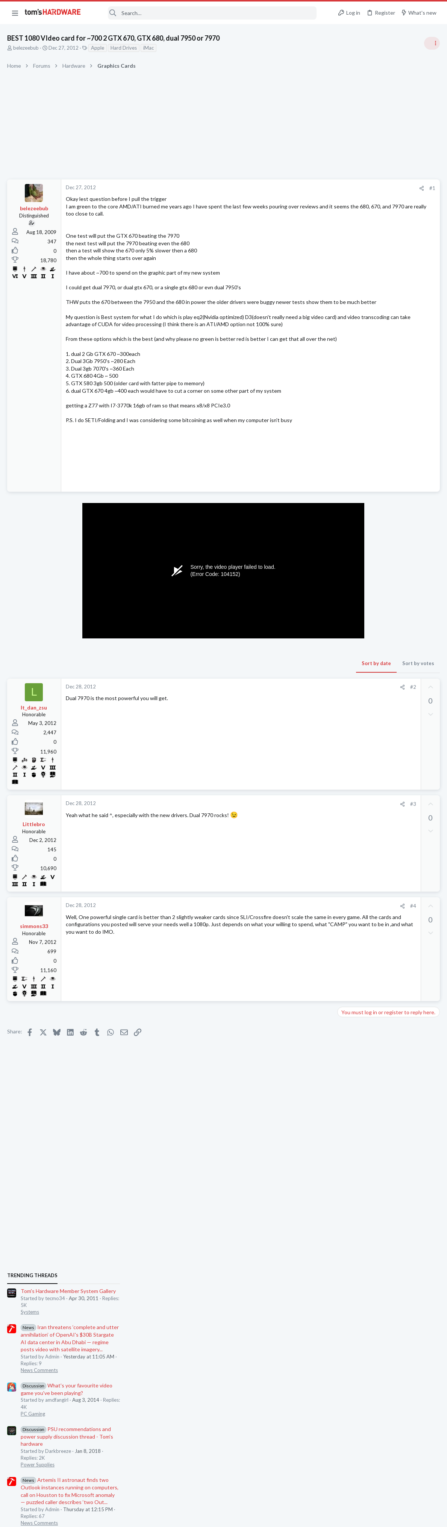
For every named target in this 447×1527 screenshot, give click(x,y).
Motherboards (356, 947)
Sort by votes (298, 685)
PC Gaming (352, 547)
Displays (349, 911)
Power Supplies (357, 599)
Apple (98, 48)
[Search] (204, 13)
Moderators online (354, 1077)
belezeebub (26, 48)
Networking (353, 874)
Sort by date (255, 685)
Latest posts (344, 800)
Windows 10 (354, 984)
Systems (349, 446)
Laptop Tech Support (363, 837)
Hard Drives (124, 48)
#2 (292, 709)
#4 (292, 928)
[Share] (301, 188)
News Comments (358, 504)
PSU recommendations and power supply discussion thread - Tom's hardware (386, 570)
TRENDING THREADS (352, 409)
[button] (15, 12)
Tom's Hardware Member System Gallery (387, 425)
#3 (292, 826)
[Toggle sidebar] (431, 43)
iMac (149, 48)
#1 (312, 188)
